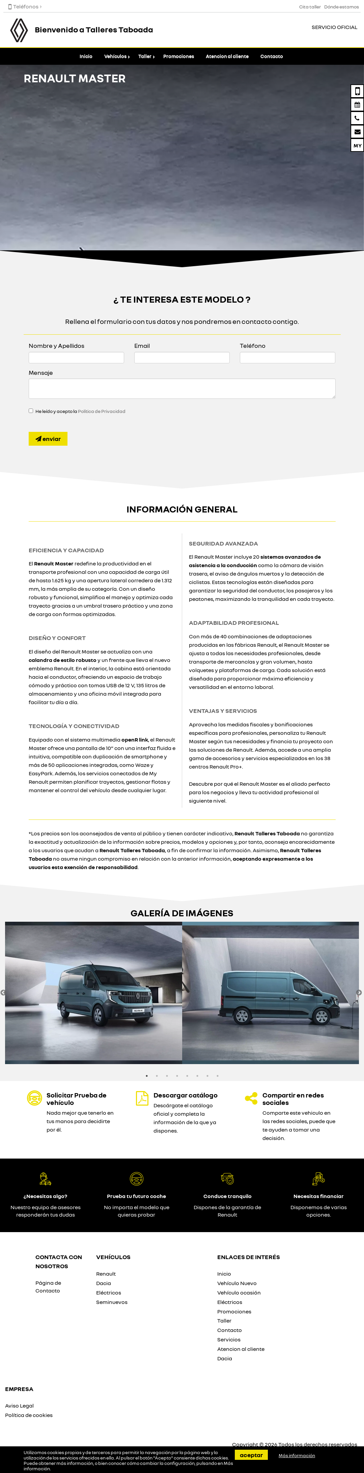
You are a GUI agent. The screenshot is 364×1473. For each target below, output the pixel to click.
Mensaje (41, 372)
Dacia (103, 1283)
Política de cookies (29, 1415)
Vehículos (115, 56)
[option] (93, 993)
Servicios (229, 1339)
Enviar (48, 438)
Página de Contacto (48, 1286)
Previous (3, 993)
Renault (106, 1273)
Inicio (86, 56)
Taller (144, 56)
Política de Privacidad (101, 411)
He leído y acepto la (80, 411)
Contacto (271, 56)
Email (142, 345)
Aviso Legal (19, 1405)
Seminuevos (112, 1302)
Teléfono (252, 345)
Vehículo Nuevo (237, 1283)
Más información (297, 1455)
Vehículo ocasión (239, 1292)
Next (359, 993)
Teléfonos (23, 6)
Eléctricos (108, 1292)
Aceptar (251, 1454)
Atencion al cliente (227, 56)
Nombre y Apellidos (56, 345)
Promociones (178, 56)
